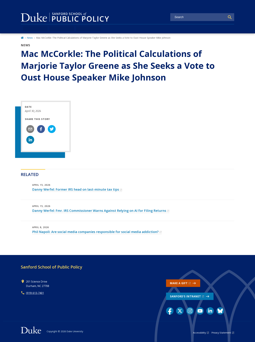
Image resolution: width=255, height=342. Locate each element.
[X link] (180, 311)
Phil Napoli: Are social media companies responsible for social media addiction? (95, 232)
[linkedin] (30, 140)
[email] (30, 129)
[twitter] (52, 129)
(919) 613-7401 (35, 293)
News (30, 37)
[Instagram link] (190, 311)
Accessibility (199, 332)
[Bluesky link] (220, 311)
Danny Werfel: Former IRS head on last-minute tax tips (75, 189)
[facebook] (41, 129)
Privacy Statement (221, 332)
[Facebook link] (170, 311)
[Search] (230, 17)
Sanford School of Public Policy (51, 267)
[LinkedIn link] (210, 311)
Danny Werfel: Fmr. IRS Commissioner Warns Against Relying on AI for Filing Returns (99, 210)
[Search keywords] (198, 17)
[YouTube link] (200, 311)
